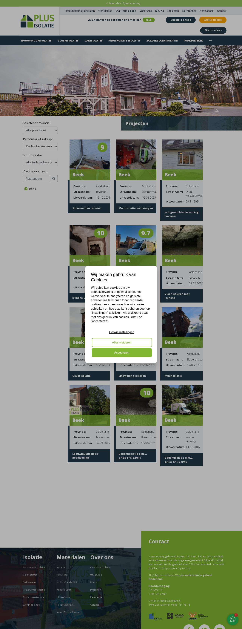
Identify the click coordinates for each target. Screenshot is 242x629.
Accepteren (121, 352)
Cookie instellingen (121, 332)
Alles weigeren (121, 342)
